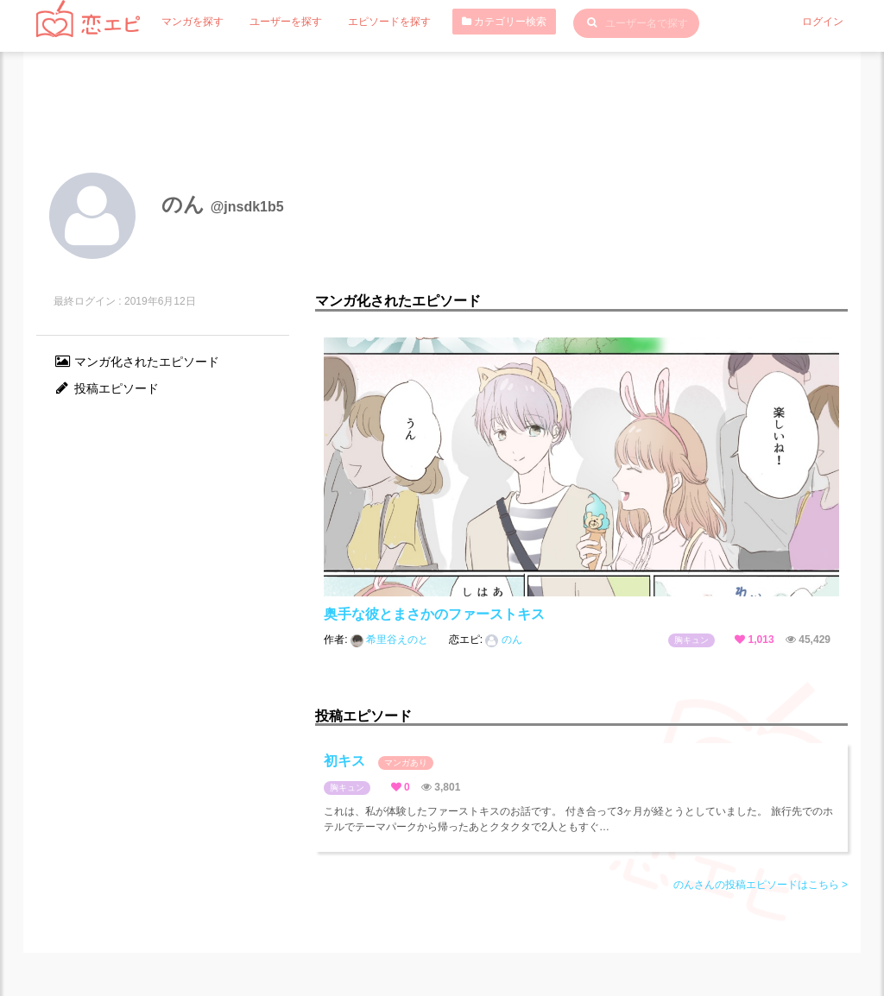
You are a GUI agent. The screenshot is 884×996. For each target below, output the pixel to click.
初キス (378, 761)
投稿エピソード (106, 388)
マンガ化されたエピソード (136, 362)
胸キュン (691, 640)
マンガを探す (192, 22)
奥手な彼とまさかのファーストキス (434, 614)
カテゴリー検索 (504, 22)
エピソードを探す (389, 22)
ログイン (822, 22)
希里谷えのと (391, 640)
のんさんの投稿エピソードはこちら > (760, 885)
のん (503, 640)
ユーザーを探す (285, 22)
